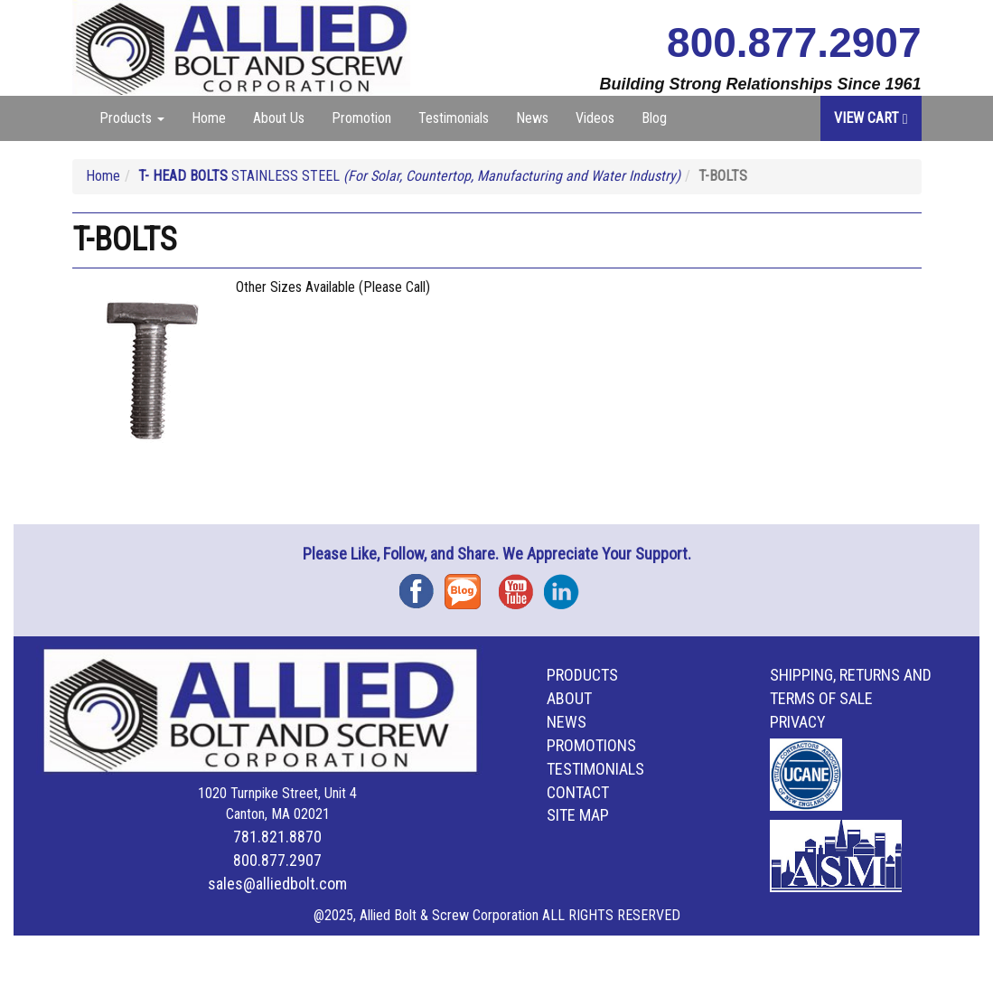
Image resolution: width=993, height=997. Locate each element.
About (569, 698)
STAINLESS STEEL (409, 175)
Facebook (422, 585)
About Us (278, 118)
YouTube (521, 585)
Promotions (591, 745)
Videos (595, 118)
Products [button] (131, 118)
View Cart (871, 118)
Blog (654, 118)
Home (209, 118)
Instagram (566, 585)
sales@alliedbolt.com (277, 883)
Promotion (361, 118)
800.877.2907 (794, 42)
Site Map (578, 814)
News (532, 118)
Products (582, 674)
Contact (578, 792)
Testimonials (453, 118)
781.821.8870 (277, 836)
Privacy (798, 721)
